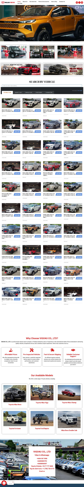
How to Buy (54, 1)
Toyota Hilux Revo (14, 404)
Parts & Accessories (44, 1)
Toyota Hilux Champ (69, 402)
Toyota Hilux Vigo (42, 403)
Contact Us (62, 1)
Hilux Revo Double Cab (69, 430)
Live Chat (19, 3)
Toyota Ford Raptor (42, 428)
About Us (25, 1)
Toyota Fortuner (15, 428)
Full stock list (33, 1)
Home (19, 1)
